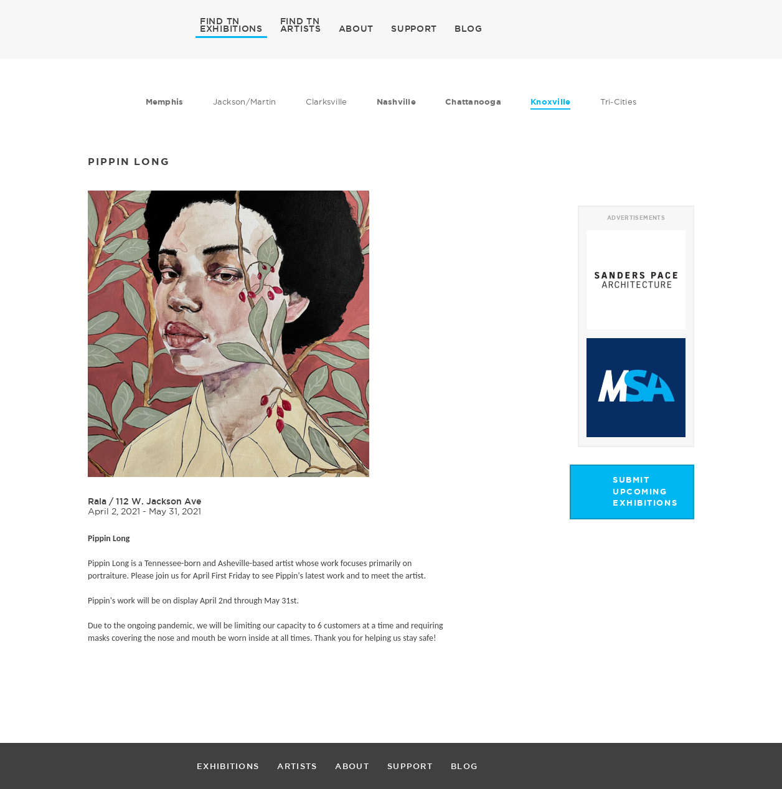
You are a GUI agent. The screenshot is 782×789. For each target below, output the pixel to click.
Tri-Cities (618, 101)
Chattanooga (473, 101)
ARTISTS (300, 28)
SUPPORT (414, 29)
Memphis (165, 101)
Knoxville (550, 101)
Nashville (396, 101)
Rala (97, 501)
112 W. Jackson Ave (158, 501)
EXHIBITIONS (231, 28)
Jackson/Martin (244, 101)
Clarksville (326, 101)
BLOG (469, 29)
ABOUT (356, 29)
